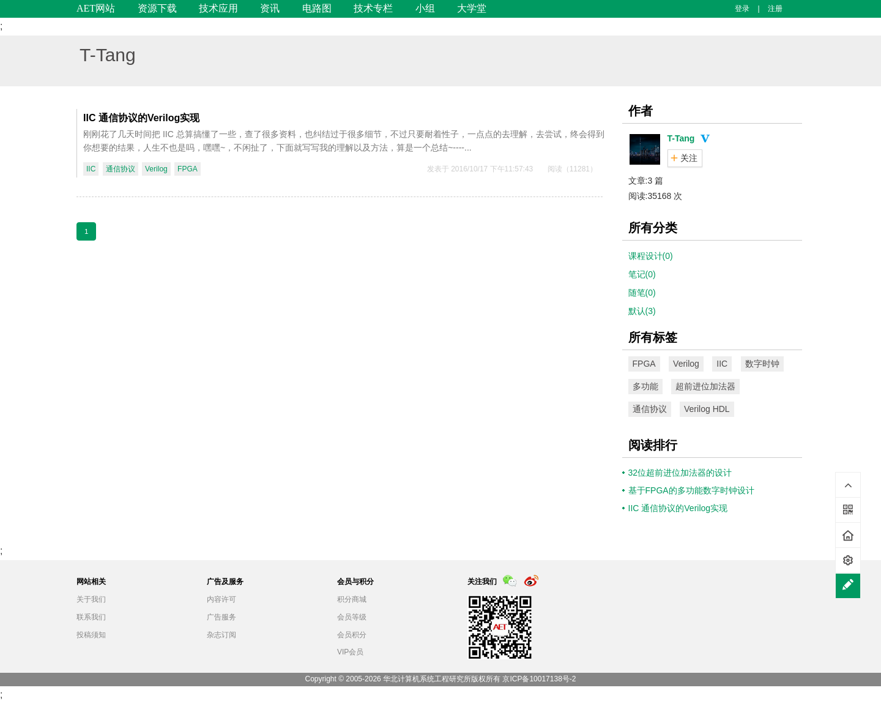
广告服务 (221, 617)
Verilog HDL (707, 409)
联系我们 (91, 617)
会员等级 (351, 617)
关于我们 (91, 599)
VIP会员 (350, 652)
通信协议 (120, 169)
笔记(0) (642, 274)
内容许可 (221, 599)
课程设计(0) (650, 256)
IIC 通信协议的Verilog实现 (141, 118)
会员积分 (351, 635)
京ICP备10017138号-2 (539, 679)
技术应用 (218, 8)
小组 (425, 8)
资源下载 (157, 8)
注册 (775, 8)
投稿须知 (91, 635)
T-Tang (108, 55)
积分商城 (351, 599)
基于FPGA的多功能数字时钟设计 (691, 490)
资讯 (270, 8)
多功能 (645, 386)
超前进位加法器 (705, 386)
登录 (742, 8)
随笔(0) (642, 293)
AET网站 (95, 8)
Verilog (156, 169)
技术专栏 (373, 8)
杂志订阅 (221, 635)
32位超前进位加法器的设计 (680, 472)
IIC (90, 169)
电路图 (317, 8)
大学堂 (471, 8)
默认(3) (642, 311)
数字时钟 (762, 364)
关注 (688, 158)
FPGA (187, 169)
